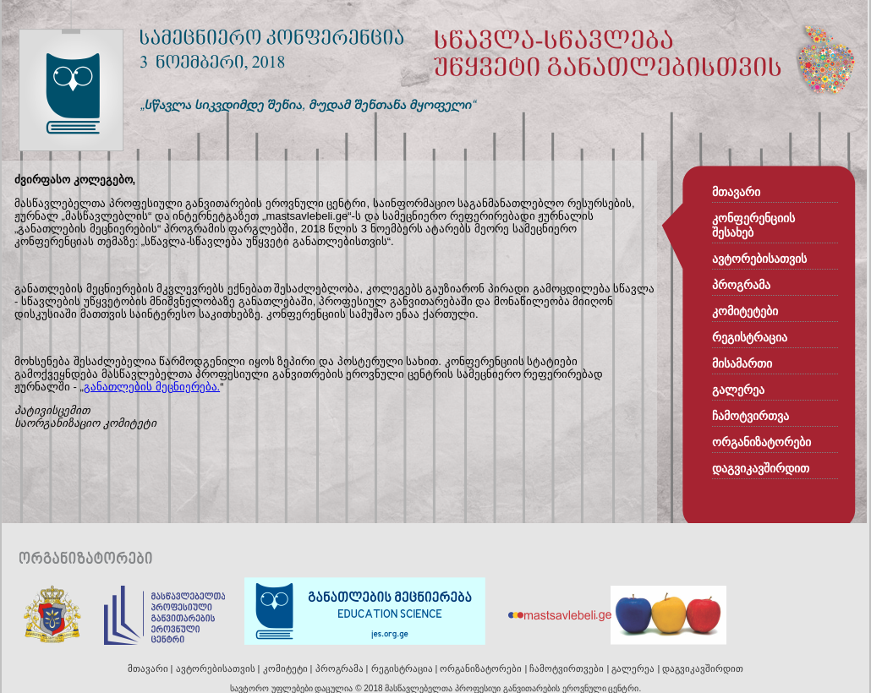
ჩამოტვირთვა (750, 416)
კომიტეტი (285, 668)
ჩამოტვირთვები (566, 668)
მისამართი (742, 363)
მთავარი (736, 192)
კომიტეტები (745, 311)
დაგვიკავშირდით (760, 468)
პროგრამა (741, 285)
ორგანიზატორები (761, 442)
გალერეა (738, 390)
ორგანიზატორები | (484, 668)
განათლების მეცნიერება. (152, 386)
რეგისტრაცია (749, 337)
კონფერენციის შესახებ (753, 225)
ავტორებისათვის (759, 259)
